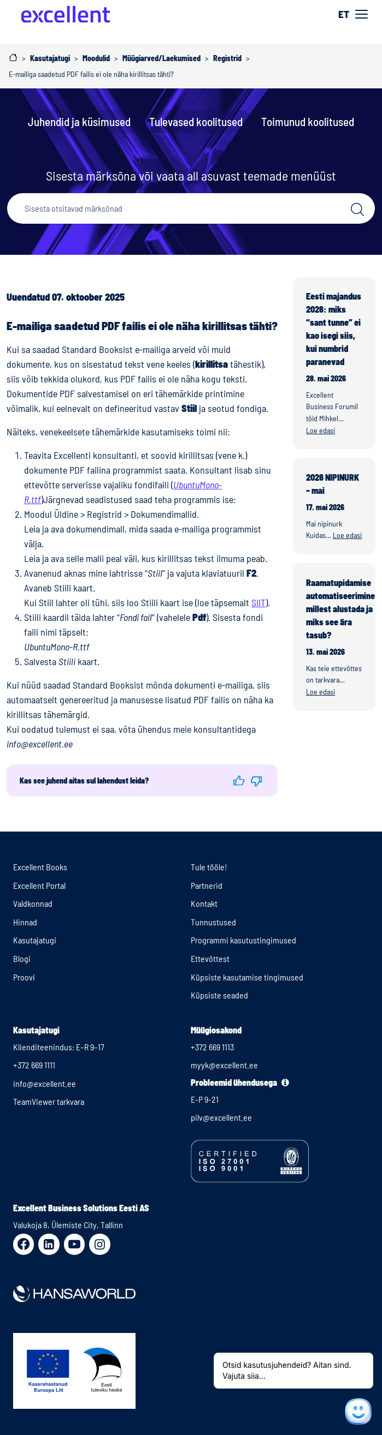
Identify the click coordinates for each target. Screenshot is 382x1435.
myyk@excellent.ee (224, 1065)
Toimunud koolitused (307, 121)
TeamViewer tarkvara (48, 1101)
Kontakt (204, 903)
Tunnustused (213, 922)
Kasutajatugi (34, 940)
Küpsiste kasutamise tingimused (247, 977)
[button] (238, 780)
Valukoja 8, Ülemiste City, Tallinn (68, 1224)
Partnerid (206, 885)
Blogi (22, 958)
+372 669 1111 (34, 1065)
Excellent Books (40, 867)
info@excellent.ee (44, 1083)
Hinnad (25, 922)
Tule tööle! (209, 867)
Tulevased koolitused (196, 121)
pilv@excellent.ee (221, 1117)
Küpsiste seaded (219, 995)
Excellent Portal (39, 885)
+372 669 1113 (212, 1047)
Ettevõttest (210, 958)
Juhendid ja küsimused (79, 121)
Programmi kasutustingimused (243, 940)
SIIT (258, 602)
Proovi (24, 977)
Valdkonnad (32, 903)
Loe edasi (320, 430)
